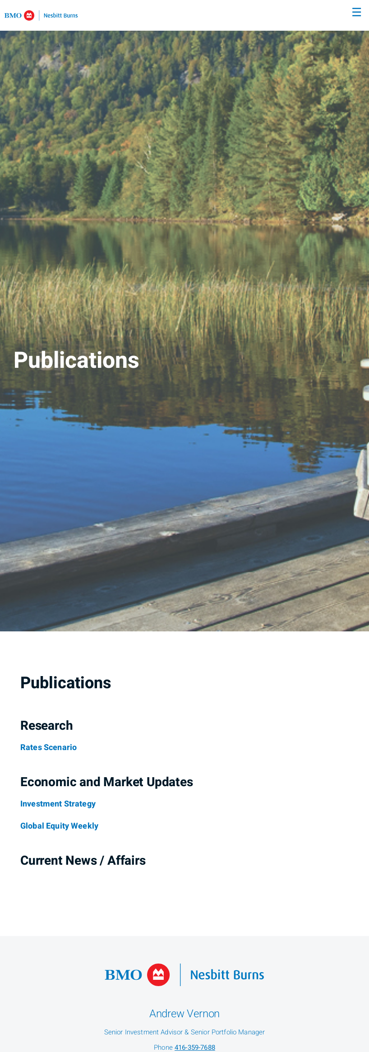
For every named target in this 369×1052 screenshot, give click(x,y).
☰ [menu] (356, 13)
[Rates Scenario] (48, 747)
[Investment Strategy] (58, 804)
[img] (184, 315)
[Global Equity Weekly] (59, 826)
